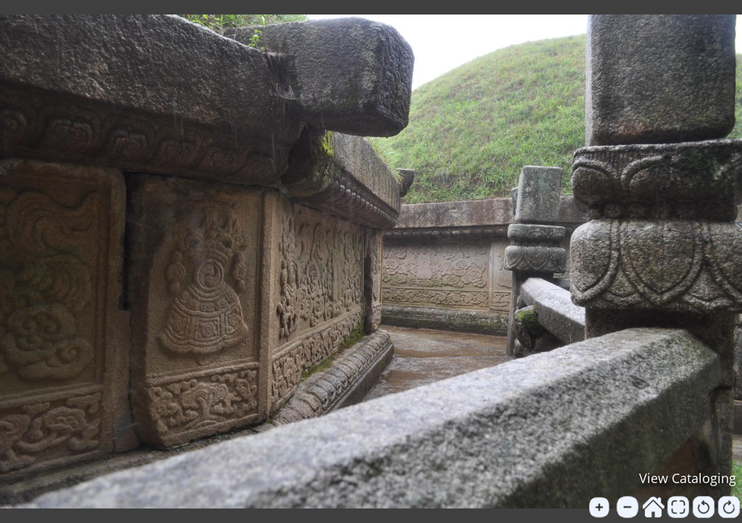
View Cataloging (687, 478)
